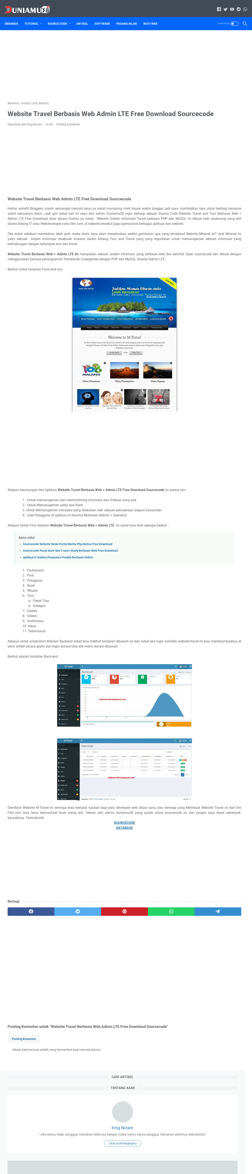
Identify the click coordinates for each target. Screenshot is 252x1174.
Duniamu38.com (132, 1167)
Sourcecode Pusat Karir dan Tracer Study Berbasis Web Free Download (70, 587)
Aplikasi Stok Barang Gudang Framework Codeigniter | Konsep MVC (209, 254)
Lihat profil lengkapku (213, 114)
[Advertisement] (87, 60)
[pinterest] (87, 958)
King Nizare (213, 83)
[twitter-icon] (223, 5)
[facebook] (23, 958)
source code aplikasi (224, 334)
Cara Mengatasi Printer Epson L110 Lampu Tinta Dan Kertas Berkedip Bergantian (211, 234)
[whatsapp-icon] (242, 5)
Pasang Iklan (129, 16)
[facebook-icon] (216, 5)
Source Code (60, 16)
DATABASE (87, 874)
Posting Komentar (68, 130)
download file (215, 318)
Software (105, 16)
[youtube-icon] (229, 5)
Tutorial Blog (195, 357)
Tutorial (34, 16)
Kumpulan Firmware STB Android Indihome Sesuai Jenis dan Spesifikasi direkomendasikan (210, 200)
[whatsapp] (119, 958)
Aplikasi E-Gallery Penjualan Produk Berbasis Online (58, 594)
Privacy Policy (148, 1158)
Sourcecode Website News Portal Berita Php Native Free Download (67, 580)
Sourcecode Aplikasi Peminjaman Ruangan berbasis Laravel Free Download (211, 624)
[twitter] (55, 958)
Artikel (85, 16)
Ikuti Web (153, 16)
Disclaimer (128, 1158)
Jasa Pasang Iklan (198, 326)
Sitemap (226, 326)
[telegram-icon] (236, 5)
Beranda (14, 16)
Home (98, 1158)
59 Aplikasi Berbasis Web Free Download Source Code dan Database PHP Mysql (208, 274)
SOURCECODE (87, 869)
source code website (200, 342)
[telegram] (150, 958)
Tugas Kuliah (195, 350)
